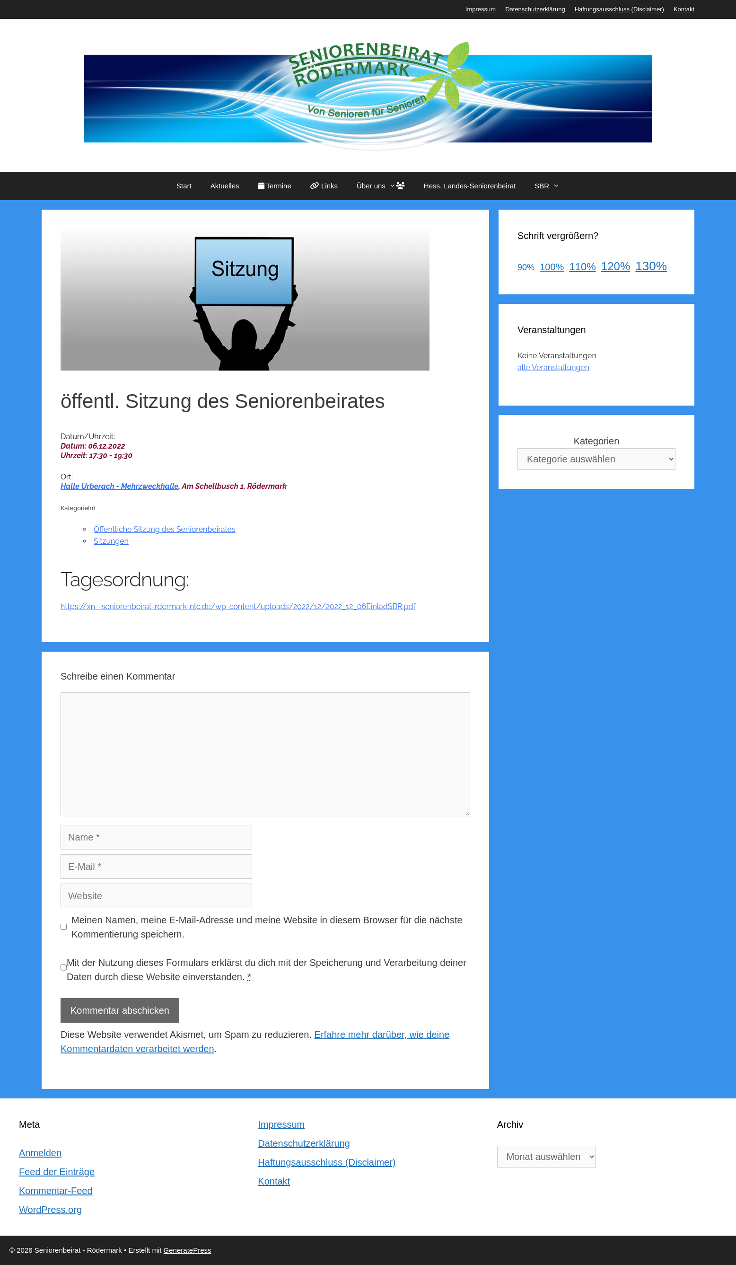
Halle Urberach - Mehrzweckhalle (119, 486)
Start (184, 186)
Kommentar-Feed (56, 1190)
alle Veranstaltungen (553, 367)
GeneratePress (187, 1250)
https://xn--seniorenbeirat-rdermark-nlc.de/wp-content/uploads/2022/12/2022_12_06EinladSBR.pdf (238, 606)
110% (582, 267)
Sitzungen (111, 541)
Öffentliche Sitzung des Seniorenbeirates (165, 529)
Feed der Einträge (57, 1172)
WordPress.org (50, 1209)
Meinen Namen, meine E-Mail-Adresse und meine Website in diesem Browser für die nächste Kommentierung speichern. (267, 927)
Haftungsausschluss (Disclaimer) (619, 9)
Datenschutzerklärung (535, 9)
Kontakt (684, 9)
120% (615, 266)
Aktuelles (224, 186)
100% (552, 267)
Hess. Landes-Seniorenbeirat (470, 186)
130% (651, 266)
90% (525, 267)
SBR (551, 186)
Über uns (385, 186)
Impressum (480, 9)
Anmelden (40, 1153)
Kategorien (597, 441)
